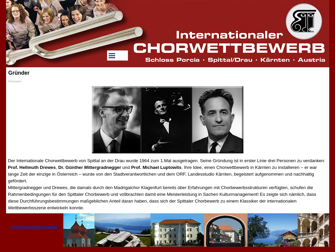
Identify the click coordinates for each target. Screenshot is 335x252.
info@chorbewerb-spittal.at (34, 227)
